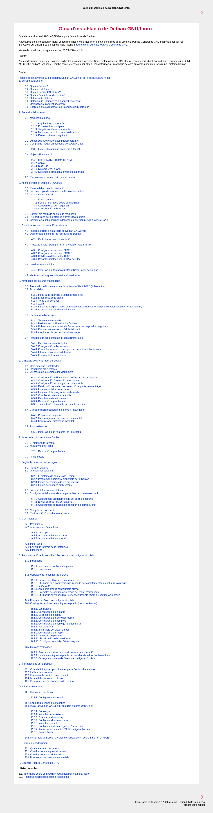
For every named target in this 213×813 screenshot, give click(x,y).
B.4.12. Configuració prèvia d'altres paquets (55, 641)
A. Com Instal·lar (28, 518)
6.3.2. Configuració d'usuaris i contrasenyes (55, 380)
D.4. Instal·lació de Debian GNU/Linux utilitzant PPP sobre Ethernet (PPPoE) (67, 737)
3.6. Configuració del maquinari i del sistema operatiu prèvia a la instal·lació (66, 220)
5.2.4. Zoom (38, 303)
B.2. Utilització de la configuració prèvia (46, 574)
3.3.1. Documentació (42, 199)
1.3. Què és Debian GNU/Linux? (43, 92)
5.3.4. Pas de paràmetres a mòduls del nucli (55, 329)
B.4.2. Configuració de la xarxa (48, 612)
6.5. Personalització (36, 426)
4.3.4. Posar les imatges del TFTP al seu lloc (56, 259)
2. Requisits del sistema (32, 112)
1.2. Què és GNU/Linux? (38, 89)
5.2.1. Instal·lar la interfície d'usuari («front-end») (58, 295)
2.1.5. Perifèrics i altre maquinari (49, 135)
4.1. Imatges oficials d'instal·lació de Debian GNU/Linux (55, 231)
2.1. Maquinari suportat (38, 118)
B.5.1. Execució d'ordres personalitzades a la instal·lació (62, 652)
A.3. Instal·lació (33, 544)
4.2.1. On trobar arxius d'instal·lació (50, 239)
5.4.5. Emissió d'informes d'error (49, 355)
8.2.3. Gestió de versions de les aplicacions (55, 482)
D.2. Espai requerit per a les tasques (45, 703)
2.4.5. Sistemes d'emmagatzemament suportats (57, 172)
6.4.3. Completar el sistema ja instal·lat (52, 421)
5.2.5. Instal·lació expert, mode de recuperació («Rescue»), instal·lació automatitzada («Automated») (86, 306)
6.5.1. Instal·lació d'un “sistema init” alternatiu (56, 432)
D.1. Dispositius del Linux (39, 692)
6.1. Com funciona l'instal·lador (42, 366)
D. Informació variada (31, 686)
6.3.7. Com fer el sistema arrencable (51, 395)
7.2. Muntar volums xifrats (39, 446)
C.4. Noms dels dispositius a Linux (44, 678)
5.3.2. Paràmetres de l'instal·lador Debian (54, 323)
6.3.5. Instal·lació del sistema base (50, 389)
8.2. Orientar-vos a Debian (39, 470)
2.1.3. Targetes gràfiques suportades (51, 129)
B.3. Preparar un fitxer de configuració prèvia (49, 600)
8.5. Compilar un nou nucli (39, 510)
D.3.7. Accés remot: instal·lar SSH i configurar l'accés (60, 729)
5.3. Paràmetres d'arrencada (40, 315)
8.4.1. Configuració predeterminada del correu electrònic (62, 498)
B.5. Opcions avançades (38, 647)
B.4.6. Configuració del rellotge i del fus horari (56, 623)
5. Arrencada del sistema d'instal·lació (39, 281)
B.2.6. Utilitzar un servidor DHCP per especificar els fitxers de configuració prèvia (75, 595)
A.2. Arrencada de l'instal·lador (42, 527)
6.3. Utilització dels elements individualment (49, 372)
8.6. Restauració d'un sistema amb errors (47, 513)
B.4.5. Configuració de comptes (48, 620)
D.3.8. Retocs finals (42, 732)
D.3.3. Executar (47, 717)
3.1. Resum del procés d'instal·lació (44, 188)
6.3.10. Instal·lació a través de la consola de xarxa (58, 404)
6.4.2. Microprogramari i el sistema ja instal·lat (56, 418)
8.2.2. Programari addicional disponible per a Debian (60, 479)
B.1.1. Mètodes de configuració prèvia (52, 566)
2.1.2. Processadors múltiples (47, 126)
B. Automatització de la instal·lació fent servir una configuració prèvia (56, 555)
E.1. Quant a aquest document (42, 748)
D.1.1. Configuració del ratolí (47, 697)
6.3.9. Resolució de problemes (48, 401)
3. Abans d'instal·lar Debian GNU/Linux (40, 183)
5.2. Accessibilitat (34, 289)
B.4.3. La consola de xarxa (46, 615)
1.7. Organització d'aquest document (45, 104)
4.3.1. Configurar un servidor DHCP (51, 250)
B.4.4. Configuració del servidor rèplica (52, 617)
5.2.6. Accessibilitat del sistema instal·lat (53, 309)
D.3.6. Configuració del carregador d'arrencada (57, 726)
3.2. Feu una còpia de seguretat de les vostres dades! (54, 191)
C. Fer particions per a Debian (35, 663)
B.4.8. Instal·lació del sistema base (50, 629)
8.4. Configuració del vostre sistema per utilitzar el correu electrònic (62, 493)
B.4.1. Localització (41, 608)
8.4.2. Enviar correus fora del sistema (51, 501)
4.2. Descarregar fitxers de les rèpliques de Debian (53, 233)
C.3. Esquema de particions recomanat (46, 675)
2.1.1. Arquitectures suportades (48, 123)
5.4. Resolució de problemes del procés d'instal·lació (54, 338)
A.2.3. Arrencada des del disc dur (49, 538)
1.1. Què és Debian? (36, 86)
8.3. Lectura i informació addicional (44, 490)
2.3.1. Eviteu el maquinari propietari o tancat (55, 149)
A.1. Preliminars (34, 524)
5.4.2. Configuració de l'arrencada (50, 346)
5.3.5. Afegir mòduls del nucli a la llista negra (56, 332)
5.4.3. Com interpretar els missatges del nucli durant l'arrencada (66, 349)
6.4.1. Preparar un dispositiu (46, 415)
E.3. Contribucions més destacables (45, 754)
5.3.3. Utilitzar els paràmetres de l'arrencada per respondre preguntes (69, 326)
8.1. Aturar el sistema (36, 467)
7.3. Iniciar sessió (34, 456)
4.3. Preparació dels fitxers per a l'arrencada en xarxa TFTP (58, 244)
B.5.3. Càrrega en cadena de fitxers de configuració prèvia (63, 658)
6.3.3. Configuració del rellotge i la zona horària (57, 383)
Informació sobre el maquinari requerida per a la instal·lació (56, 773)
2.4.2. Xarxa (38, 163)
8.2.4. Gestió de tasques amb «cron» (51, 485)
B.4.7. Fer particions (42, 626)
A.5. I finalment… (34, 550)
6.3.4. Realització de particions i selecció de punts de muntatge (66, 386)
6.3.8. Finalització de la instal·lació (50, 398)
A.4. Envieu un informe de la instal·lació (47, 547)
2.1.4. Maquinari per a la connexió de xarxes (55, 132)
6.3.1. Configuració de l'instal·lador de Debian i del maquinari (64, 377)
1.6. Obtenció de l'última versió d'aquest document (53, 101)
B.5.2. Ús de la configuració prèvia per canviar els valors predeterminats (70, 655)
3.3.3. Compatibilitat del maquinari (50, 205)
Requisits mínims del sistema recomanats (47, 777)
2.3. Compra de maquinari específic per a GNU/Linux (54, 143)
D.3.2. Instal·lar (47, 714)
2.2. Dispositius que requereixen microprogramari (52, 140)
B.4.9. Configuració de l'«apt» (47, 632)
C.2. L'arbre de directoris (38, 672)
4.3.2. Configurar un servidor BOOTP (51, 253)
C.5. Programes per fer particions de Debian (49, 681)
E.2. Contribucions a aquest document (46, 751)
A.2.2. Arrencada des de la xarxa (49, 535)
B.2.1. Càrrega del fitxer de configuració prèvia (57, 580)
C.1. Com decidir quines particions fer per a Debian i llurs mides (60, 669)
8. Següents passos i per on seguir (38, 462)
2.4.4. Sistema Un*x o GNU (46, 169)
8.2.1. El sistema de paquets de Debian (53, 476)
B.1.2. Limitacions (41, 569)
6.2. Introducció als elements (41, 369)
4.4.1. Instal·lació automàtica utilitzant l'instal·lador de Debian (64, 270)
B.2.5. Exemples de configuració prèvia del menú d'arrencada (65, 592)
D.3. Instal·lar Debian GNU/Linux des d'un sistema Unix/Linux (59, 706)
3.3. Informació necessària (39, 194)
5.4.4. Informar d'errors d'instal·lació (51, 352)
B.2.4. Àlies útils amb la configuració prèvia (55, 589)
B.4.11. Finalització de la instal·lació (51, 638)
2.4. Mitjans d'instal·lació (38, 154)
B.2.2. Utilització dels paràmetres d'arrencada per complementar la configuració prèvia (78, 583)
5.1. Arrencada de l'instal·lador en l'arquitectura (65, 286)
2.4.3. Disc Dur (39, 166)
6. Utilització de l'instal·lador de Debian (40, 360)
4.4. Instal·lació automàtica (39, 264)
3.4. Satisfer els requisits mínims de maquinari (50, 214)
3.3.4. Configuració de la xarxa (48, 208)
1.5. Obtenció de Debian (38, 98)
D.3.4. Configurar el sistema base (49, 720)
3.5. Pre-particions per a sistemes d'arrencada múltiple (55, 217)
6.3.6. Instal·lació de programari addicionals (55, 392)
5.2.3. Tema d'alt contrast (45, 300)
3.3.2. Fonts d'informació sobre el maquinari (55, 202)
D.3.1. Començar (40, 711)
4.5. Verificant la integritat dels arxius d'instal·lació (52, 275)
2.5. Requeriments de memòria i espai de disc (50, 177)
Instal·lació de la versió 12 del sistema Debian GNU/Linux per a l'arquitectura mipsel (65, 78)
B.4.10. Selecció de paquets (46, 635)
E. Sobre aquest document (33, 743)
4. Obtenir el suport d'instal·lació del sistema (43, 225)
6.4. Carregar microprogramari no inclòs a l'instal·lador (55, 409)
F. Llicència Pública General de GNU (39, 763)
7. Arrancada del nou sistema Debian (39, 437)
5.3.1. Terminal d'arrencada (46, 320)
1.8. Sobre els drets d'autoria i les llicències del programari (57, 107)
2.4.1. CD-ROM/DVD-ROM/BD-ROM (51, 160)
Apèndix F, (102, 44)
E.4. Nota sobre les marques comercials (47, 757)
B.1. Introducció (33, 560)
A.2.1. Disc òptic (40, 532)
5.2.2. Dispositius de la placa (47, 297)
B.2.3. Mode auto (40, 586)
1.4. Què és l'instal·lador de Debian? (45, 95)
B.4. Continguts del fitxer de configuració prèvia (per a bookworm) (61, 603)
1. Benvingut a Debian (31, 80)
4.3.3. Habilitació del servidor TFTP (50, 256)
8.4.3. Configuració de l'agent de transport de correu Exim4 (63, 505)
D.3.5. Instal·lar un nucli (44, 723)
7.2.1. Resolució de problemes (48, 451)
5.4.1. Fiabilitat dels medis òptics (49, 343)
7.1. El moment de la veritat (40, 443)
